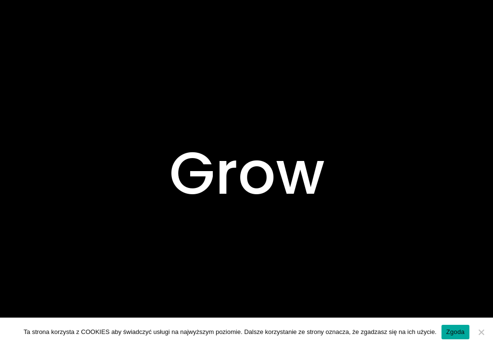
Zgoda (455, 331)
